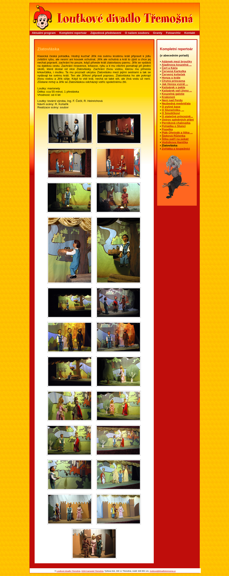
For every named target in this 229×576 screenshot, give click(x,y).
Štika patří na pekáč (175, 139)
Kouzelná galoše (173, 93)
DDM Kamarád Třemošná (92, 571)
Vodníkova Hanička (175, 142)
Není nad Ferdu (172, 100)
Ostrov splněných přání (178, 119)
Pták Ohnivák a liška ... (177, 132)
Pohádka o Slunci (174, 126)
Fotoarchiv (173, 32)
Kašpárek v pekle (173, 87)
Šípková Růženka (173, 135)
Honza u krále (171, 77)
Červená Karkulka (174, 71)
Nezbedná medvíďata (176, 103)
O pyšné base (171, 106)
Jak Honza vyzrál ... (175, 84)
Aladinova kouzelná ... (177, 64)
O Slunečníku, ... (173, 110)
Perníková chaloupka (176, 122)
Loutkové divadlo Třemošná (68, 571)
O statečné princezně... (177, 116)
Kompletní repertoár (73, 32)
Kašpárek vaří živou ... (177, 90)
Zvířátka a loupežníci (176, 148)
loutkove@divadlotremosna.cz (163, 571)
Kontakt (189, 32)
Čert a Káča (169, 68)
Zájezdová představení (106, 32)
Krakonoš (168, 97)
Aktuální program (43, 32)
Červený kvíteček (173, 74)
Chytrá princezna (173, 80)
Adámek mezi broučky (177, 61)
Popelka (167, 129)
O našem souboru (137, 32)
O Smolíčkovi (171, 113)
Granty (157, 32)
